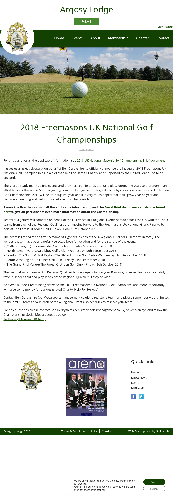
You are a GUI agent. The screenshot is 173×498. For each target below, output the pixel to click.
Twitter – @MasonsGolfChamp (24, 319)
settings (107, 489)
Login (160, 26)
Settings (153, 488)
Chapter (142, 38)
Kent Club (137, 388)
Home (59, 38)
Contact (163, 38)
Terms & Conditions (73, 431)
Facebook (133, 396)
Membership (118, 38)
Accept (153, 481)
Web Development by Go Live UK (149, 431)
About (95, 38)
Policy (94, 431)
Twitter (141, 396)
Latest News (139, 377)
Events (77, 38)
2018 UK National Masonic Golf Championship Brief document (121, 160)
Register (169, 26)
